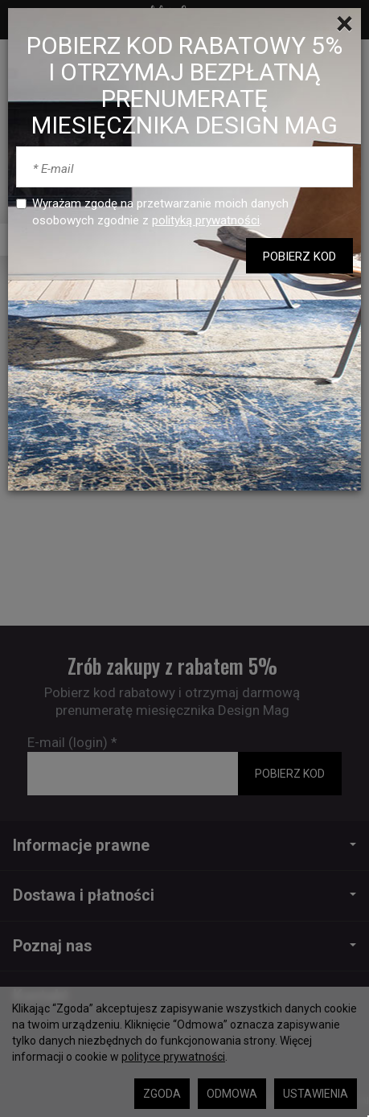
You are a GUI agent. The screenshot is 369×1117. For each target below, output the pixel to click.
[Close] (344, 24)
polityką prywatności (206, 220)
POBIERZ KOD (299, 256)
